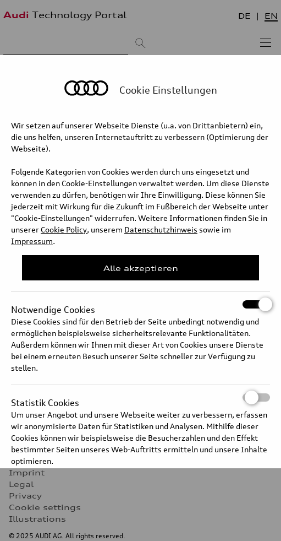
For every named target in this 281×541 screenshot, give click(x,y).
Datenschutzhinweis (160, 229)
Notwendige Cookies (140, 304)
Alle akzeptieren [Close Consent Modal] (140, 268)
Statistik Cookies (140, 397)
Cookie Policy (64, 229)
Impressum (32, 241)
